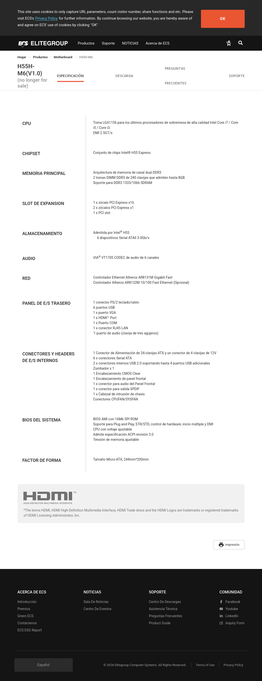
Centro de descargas (165, 601)
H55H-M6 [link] (86, 57)
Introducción (27, 601)
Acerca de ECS (157, 43)
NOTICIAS (130, 43)
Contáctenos (27, 622)
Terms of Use (204, 664)
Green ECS (26, 615)
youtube (229, 608)
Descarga (124, 75)
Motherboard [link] (63, 57)
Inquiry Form (232, 622)
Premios (24, 608)
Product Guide (159, 622)
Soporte (108, 43)
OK (227, 18)
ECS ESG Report (30, 630)
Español (43, 664)
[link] (40, 57)
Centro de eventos (97, 608)
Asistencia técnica (163, 608)
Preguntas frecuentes (165, 615)
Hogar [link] (22, 57)
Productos (86, 43)
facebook (230, 601)
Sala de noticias (96, 601)
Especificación (70, 75)
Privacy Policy (39, 18)
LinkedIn (229, 615)
